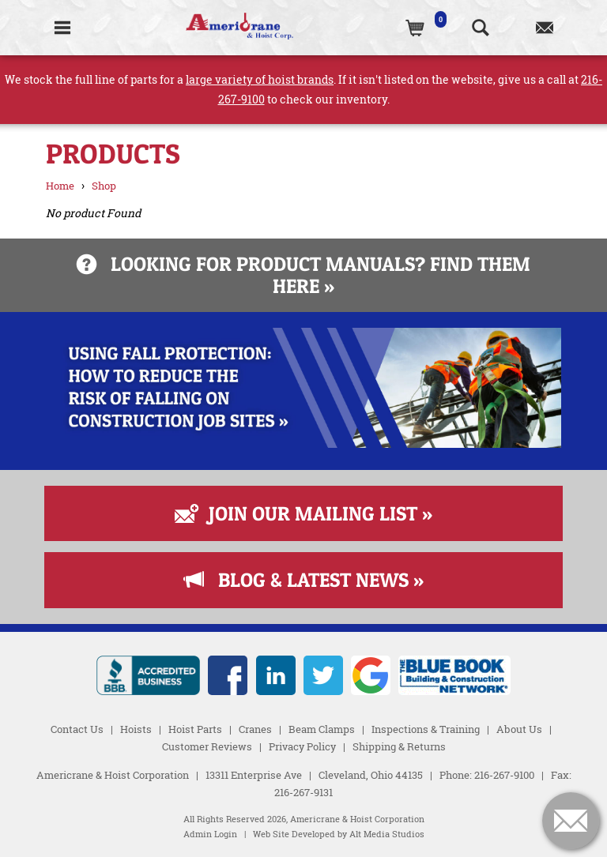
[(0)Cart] (416, 28)
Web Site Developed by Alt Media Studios (338, 834)
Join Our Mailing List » (303, 513)
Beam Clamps (321, 729)
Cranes (255, 729)
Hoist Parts (195, 729)
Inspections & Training (425, 729)
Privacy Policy (302, 746)
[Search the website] (480, 28)
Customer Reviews (207, 746)
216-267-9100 (504, 775)
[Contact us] (544, 28)
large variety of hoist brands (260, 79)
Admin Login (210, 834)
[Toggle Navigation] (62, 28)
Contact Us (77, 729)
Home (60, 185)
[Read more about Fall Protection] (303, 443)
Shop (104, 185)
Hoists (136, 729)
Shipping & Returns (399, 746)
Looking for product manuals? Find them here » (303, 274)
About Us (519, 729)
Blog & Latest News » (304, 580)
